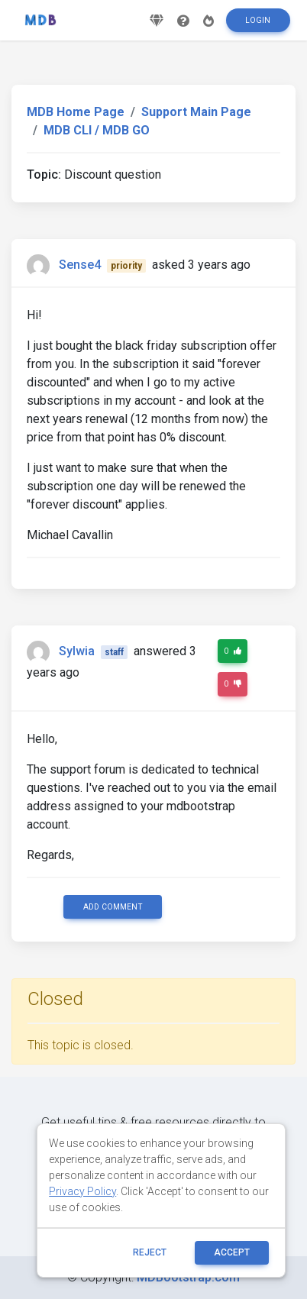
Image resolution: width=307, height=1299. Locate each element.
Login (257, 20)
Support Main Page (196, 112)
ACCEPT (232, 1252)
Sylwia (77, 651)
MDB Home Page (75, 112)
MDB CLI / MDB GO (97, 130)
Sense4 (80, 264)
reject (149, 1252)
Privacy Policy (82, 1191)
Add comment (113, 907)
